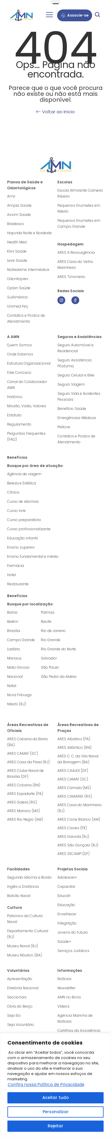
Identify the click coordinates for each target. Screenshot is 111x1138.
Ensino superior (21, 547)
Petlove (63, 426)
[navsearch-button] (97, 15)
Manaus (14, 658)
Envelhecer (66, 913)
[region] (55, 1085)
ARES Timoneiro (71, 276)
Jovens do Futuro (72, 932)
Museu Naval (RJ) (22, 945)
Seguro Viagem (71, 384)
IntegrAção (67, 923)
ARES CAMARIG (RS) (74, 796)
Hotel (11, 574)
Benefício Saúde (71, 408)
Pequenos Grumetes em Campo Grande (78, 223)
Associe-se (75, 15)
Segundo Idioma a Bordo (29, 877)
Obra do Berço (20, 1006)
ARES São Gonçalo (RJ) (77, 845)
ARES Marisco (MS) (23, 810)
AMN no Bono (69, 997)
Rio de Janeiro (53, 630)
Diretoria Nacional (22, 987)
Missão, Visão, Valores (26, 405)
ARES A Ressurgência (76, 252)
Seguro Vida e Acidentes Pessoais (78, 396)
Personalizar (55, 1112)
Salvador (49, 658)
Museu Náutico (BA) (24, 955)
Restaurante (18, 583)
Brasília (13, 630)
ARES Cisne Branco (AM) (78, 819)
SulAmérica (17, 297)
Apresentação (19, 978)
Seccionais (17, 997)
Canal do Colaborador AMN (27, 384)
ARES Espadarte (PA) (25, 793)
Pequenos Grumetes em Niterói (78, 208)
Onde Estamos (20, 354)
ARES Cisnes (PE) (72, 827)
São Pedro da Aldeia (58, 676)
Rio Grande (50, 639)
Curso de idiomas (23, 501)
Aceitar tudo (55, 1098)
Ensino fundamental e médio (33, 556)
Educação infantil (22, 538)
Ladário (13, 649)
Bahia (12, 612)
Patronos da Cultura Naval (25, 918)
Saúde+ (64, 941)
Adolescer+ (67, 877)
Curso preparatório (24, 519)
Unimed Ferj (17, 306)
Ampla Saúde (19, 205)
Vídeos (63, 1006)
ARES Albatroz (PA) (73, 738)
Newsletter (66, 987)
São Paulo (50, 667)
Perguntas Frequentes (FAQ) (26, 436)
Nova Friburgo (19, 694)
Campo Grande (21, 639)
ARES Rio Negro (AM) (25, 819)
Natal (11, 685)
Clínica (13, 492)
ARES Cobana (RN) (23, 785)
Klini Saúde (17, 251)
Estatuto (14, 415)
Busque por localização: (30, 604)
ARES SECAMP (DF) (73, 853)
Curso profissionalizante (29, 528)
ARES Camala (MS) (74, 787)
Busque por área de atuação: (35, 465)
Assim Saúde (19, 214)
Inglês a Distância (23, 886)
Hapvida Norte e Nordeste (29, 232)
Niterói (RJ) (16, 704)
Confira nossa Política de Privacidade (46, 1084)
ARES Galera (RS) (22, 802)
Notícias (64, 978)
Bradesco (15, 223)
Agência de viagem (24, 473)
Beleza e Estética (21, 483)
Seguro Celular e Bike (75, 375)
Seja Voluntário (20, 1024)
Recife (46, 621)
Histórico (14, 396)
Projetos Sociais (72, 869)
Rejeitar (55, 1126)
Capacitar (66, 886)
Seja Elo (14, 1015)
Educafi (63, 895)
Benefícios (17, 457)
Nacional (15, 676)
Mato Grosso (18, 667)
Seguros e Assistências (79, 336)
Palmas (47, 612)
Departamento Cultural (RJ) (27, 933)
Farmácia (15, 565)
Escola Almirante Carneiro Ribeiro (80, 193)
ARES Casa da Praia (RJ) (28, 761)
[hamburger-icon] (49, 15)
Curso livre (16, 510)
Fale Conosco (19, 372)
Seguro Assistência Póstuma (74, 363)
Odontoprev (17, 278)
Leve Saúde (17, 260)
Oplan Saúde (18, 287)
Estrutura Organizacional (29, 363)
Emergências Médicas (76, 417)
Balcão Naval (18, 895)
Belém (12, 621)
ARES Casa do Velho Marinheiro (75, 264)
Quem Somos (19, 344)
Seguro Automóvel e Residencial (75, 347)
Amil (11, 196)
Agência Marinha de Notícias (75, 1018)
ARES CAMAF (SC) (22, 753)
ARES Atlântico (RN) (74, 747)
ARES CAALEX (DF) (72, 770)
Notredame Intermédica (28, 269)
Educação (66, 904)
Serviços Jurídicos (73, 950)
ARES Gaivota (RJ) (73, 836)
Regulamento (19, 424)
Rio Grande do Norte (58, 649)
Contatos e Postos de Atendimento (76, 439)
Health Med (17, 242)
